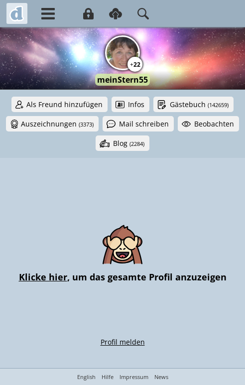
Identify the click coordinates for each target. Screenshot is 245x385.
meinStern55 (122, 79)
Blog (128, 143)
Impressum (134, 377)
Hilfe (108, 377)
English (86, 377)
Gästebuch (199, 104)
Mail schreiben (144, 123)
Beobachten (214, 123)
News (161, 377)
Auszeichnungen (57, 123)
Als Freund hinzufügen (64, 104)
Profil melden (123, 342)
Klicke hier (43, 277)
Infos (136, 104)
